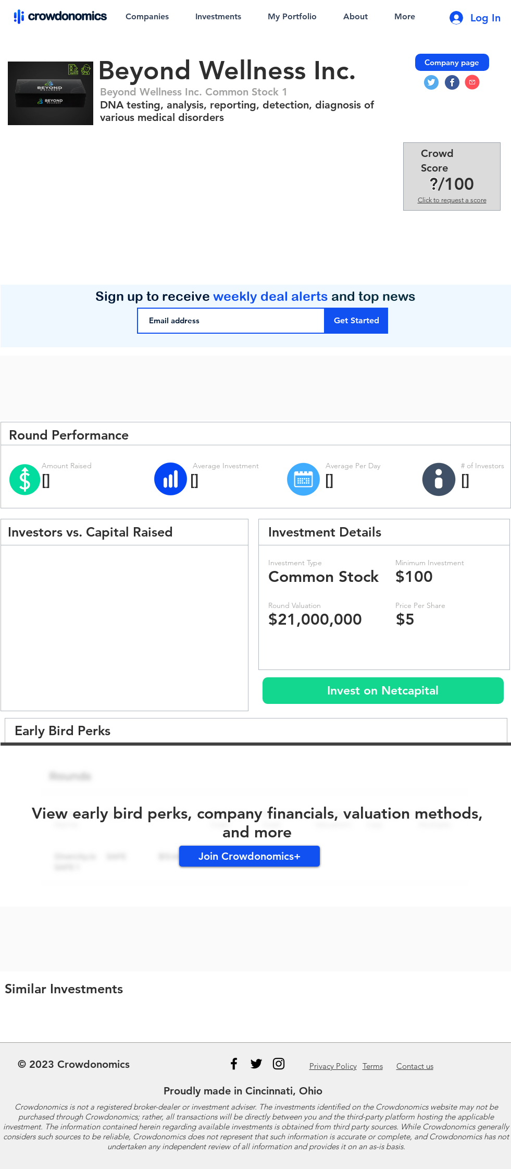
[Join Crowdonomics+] (249, 856)
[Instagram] (278, 1063)
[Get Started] (356, 321)
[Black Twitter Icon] (256, 1063)
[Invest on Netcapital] (383, 690)
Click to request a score (452, 200)
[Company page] (452, 62)
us (414, 1066)
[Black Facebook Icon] (234, 1063)
